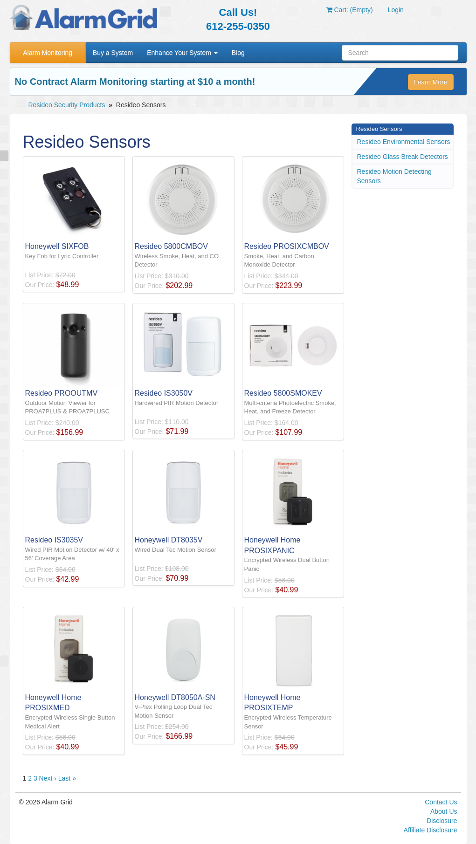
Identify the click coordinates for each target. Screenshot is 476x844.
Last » (67, 778)
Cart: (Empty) (349, 10)
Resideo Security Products (66, 105)
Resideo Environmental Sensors (403, 141)
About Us (443, 811)
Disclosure (442, 820)
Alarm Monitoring (47, 52)
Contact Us (441, 802)
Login (396, 10)
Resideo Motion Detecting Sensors (394, 176)
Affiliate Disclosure (430, 830)
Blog (238, 52)
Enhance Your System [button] (182, 52)
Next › (47, 778)
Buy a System (113, 52)
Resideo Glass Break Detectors (402, 156)
